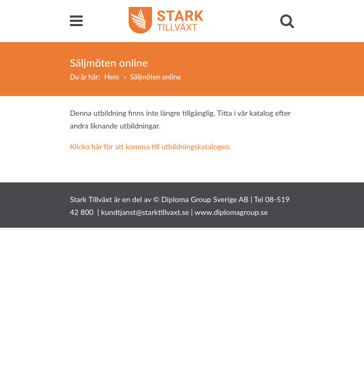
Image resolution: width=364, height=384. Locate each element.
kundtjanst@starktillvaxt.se (145, 212)
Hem (111, 77)
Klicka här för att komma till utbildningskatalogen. (150, 146)
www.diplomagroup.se (231, 212)
